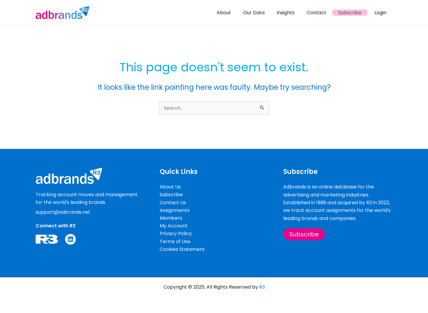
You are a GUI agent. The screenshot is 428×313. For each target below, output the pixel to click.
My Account (174, 225)
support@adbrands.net (63, 211)
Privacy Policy (176, 233)
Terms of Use (175, 241)
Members (171, 217)
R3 (262, 287)
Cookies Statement (182, 249)
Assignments (175, 210)
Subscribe (171, 194)
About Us (170, 186)
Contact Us (173, 202)
